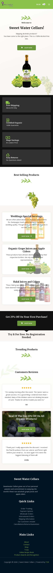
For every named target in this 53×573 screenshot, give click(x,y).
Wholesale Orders (26, 514)
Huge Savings (12, 140)
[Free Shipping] (8, 102)
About (26, 542)
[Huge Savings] (8, 137)
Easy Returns (12, 158)
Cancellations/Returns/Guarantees (26, 524)
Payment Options (26, 511)
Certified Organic (14, 123)
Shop (26, 547)
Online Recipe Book (26, 552)
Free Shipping (12, 105)
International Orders (26, 516)
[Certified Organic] (8, 120)
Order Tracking (26, 508)
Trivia (26, 550)
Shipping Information (26, 519)
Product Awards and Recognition (26, 555)
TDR (47, 562)
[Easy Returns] (8, 155)
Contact (26, 544)
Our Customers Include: (26, 521)
